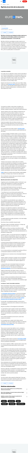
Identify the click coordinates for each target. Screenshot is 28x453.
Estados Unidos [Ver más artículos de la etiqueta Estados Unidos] (21, 403)
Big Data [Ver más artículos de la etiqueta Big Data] (4, 401)
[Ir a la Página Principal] (4, 1)
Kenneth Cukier (11, 84)
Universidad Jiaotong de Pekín (8, 293)
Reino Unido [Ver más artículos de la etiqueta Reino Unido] (11, 401)
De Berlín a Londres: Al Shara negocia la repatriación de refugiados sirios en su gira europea (11, 397)
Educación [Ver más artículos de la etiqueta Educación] (4, 403)
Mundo (8, 4)
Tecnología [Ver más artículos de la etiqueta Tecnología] (12, 403)
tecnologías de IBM (22, 338)
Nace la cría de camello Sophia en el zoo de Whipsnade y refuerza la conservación (11, 389)
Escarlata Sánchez (5, 28)
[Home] (1, 4)
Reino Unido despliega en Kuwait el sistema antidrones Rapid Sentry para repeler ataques (12, 393)
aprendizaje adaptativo (6, 268)
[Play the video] (14, 17)
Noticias (4, 4)
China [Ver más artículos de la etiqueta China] (18, 401)
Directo (24, 1)
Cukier (2, 172)
